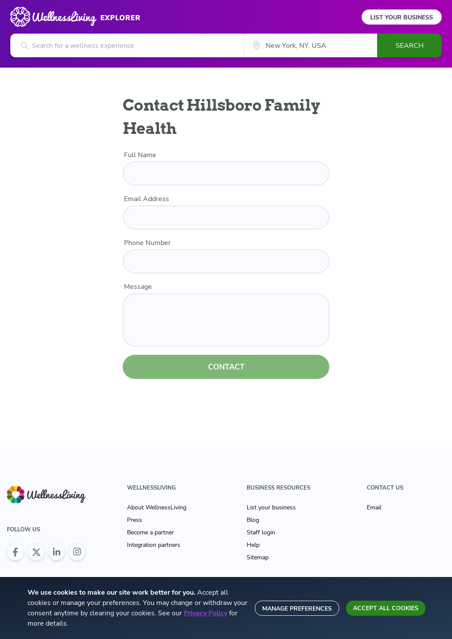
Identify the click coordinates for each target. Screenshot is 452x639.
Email (374, 507)
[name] (226, 173)
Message (138, 287)
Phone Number (147, 243)
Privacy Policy (205, 613)
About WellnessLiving (156, 507)
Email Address (146, 199)
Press (134, 520)
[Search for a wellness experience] (127, 45)
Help (253, 545)
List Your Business (401, 17)
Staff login (261, 532)
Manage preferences (297, 609)
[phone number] (226, 261)
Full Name (140, 155)
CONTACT (226, 367)
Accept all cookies (385, 608)
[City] (310, 45)
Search (410, 45)
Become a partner (150, 532)
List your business (271, 507)
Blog (253, 520)
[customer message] (226, 320)
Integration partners (153, 545)
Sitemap (258, 557)
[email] (226, 217)
